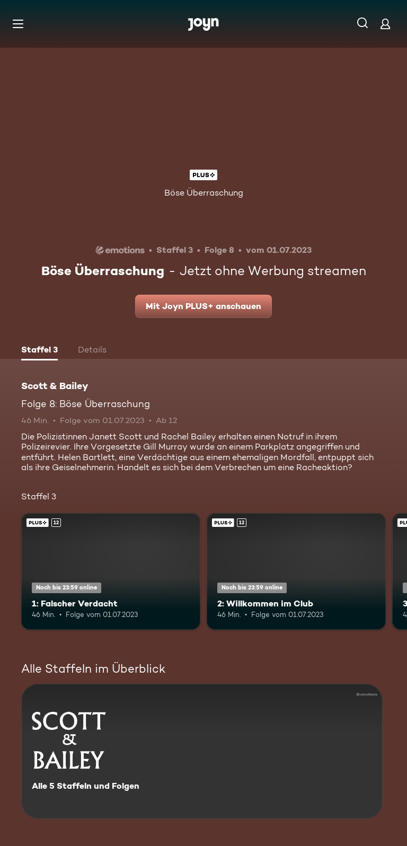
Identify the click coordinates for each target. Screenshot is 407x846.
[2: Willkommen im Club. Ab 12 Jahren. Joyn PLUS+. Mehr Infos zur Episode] (296, 571)
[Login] (385, 23)
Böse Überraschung (203, 193)
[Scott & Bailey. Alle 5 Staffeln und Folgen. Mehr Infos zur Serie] (202, 751)
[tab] (39, 350)
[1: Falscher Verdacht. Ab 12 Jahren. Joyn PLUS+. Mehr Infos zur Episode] (110, 571)
